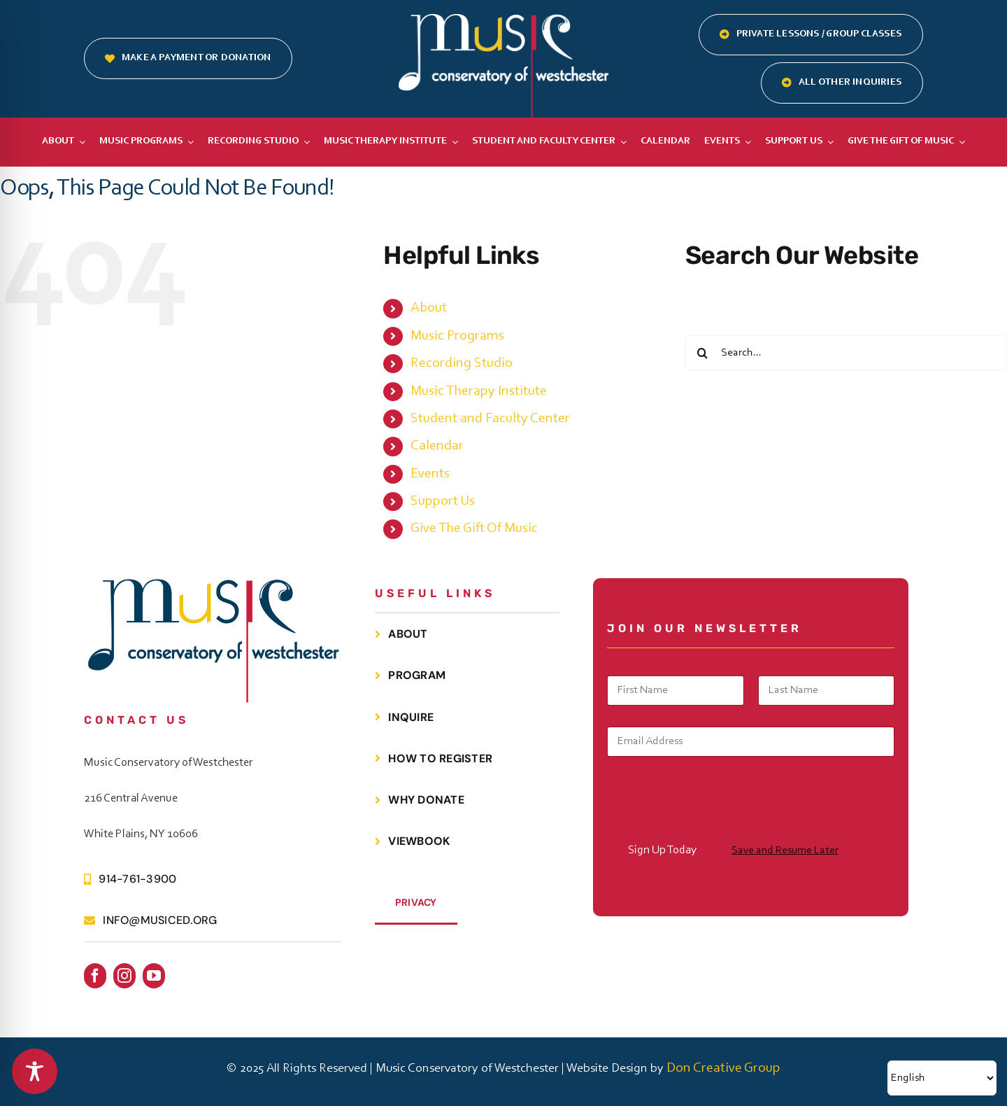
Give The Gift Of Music (474, 529)
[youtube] (154, 975)
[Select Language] (942, 1078)
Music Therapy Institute (478, 391)
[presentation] (713, 826)
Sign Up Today (662, 850)
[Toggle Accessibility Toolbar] (34, 1071)
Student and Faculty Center (490, 419)
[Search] (702, 352)
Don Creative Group (723, 1068)
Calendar (437, 446)
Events (430, 474)
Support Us (442, 501)
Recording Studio (461, 363)
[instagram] (124, 975)
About (428, 308)
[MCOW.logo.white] (503, 21)
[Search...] (846, 352)
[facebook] (95, 975)
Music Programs (457, 336)
